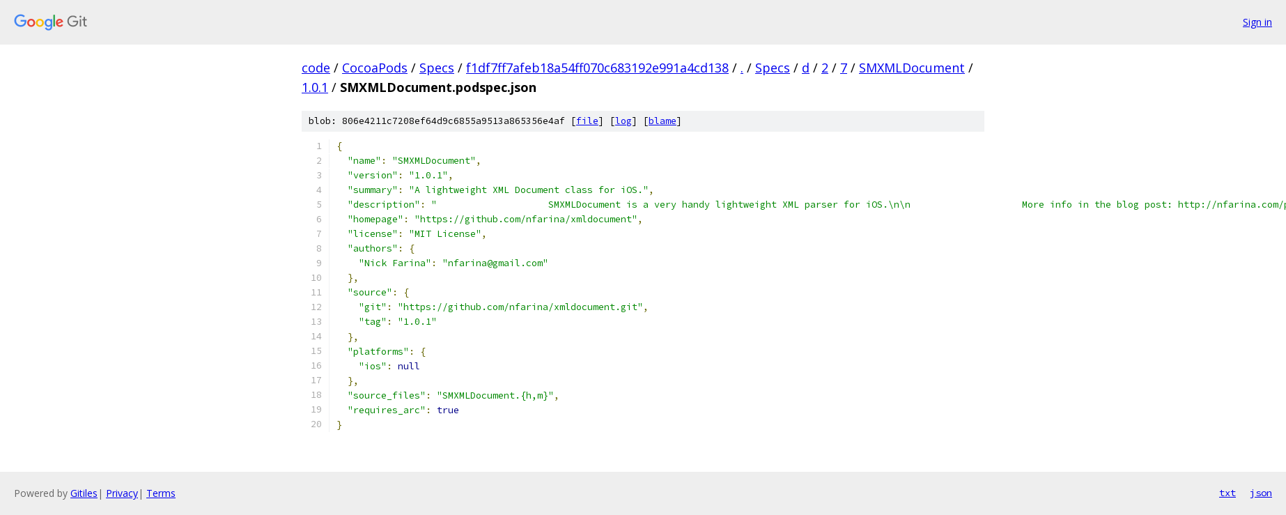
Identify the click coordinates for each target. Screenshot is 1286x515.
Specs (436, 67)
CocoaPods (375, 67)
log (623, 121)
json (1261, 492)
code (316, 67)
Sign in (1257, 22)
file (587, 121)
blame (662, 121)
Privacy (122, 493)
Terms (161, 493)
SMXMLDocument (912, 67)
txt (1227, 492)
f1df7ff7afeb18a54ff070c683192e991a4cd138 (597, 67)
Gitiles (84, 493)
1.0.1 (315, 87)
